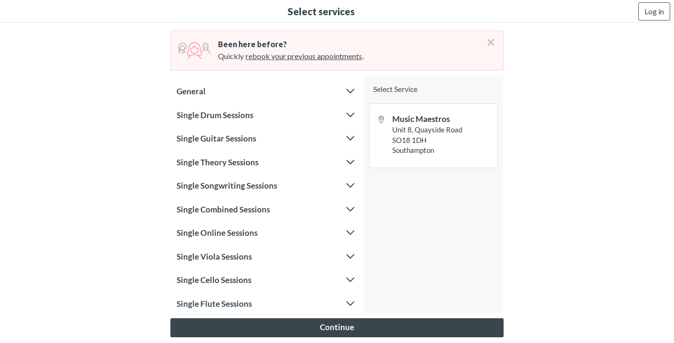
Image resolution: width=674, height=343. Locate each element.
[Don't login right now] (488, 38)
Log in (654, 11)
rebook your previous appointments (304, 56)
